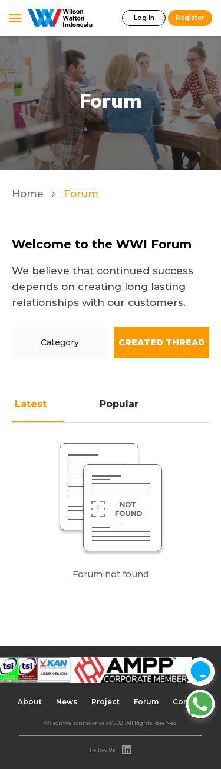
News (66, 701)
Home (29, 193)
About (30, 701)
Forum (146, 701)
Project (105, 701)
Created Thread (161, 342)
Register (190, 18)
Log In (144, 18)
